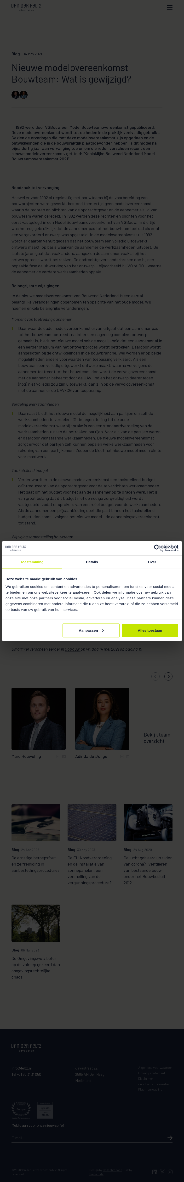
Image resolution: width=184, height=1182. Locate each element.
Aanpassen (91, 630)
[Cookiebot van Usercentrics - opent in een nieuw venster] (157, 548)
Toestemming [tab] (32, 562)
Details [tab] (92, 562)
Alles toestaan (150, 630)
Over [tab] (152, 562)
